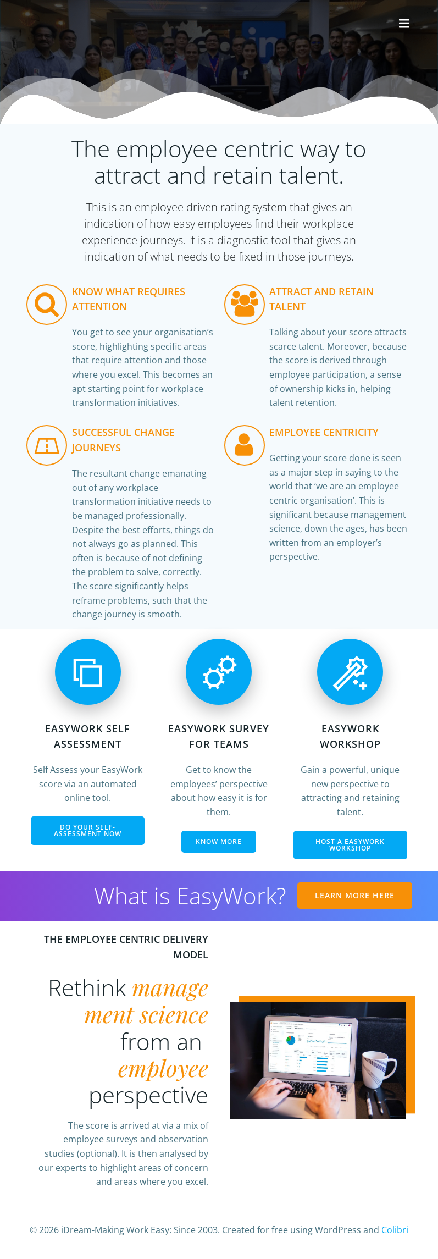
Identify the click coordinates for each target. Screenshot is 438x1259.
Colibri (394, 1229)
